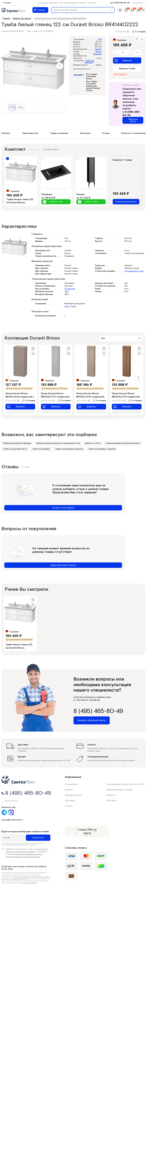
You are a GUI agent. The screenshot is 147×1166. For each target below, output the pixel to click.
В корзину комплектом (126, 202)
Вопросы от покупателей (133, 133)
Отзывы (106, 133)
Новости (111, 795)
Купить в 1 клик (127, 68)
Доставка (54, 3)
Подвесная (70, 289)
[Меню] (40, 10)
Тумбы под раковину (41, 449)
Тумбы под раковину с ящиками (101, 449)
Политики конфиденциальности (29, 854)
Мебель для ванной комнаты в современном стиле (58, 443)
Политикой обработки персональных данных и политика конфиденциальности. (25, 878)
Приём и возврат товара (119, 789)
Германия (97, 54)
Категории (85, 133)
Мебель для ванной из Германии (17, 443)
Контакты (92, 3)
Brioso (98, 51)
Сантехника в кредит (69, 3)
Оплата (68, 806)
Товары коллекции (59, 133)
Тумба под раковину (90, 62)
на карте (90, 831)
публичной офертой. (28, 883)
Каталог (69, 789)
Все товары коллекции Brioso (91, 76)
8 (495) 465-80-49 (121, 3)
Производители (73, 795)
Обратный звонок (138, 3)
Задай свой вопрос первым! (63, 565)
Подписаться (38, 838)
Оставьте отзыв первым (63, 508)
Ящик (67, 306)
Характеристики (30, 133)
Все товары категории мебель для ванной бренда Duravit (93, 86)
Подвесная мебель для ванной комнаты (123, 443)
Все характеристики (82, 69)
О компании (43, 3)
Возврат (82, 3)
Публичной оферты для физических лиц (23, 857)
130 (99, 39)
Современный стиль (134, 271)
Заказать (123, 60)
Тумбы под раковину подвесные (69, 449)
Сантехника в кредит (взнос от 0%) (125, 784)
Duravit (98, 49)
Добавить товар (52, 202)
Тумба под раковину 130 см (15, 449)
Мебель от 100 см (93, 443)
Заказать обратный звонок (92, 720)
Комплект (5, 133)
